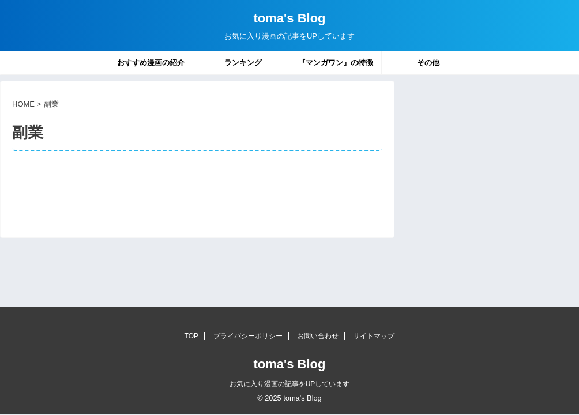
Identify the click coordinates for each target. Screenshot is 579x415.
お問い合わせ (318, 336)
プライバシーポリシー (248, 336)
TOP (191, 336)
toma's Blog (289, 18)
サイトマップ (373, 336)
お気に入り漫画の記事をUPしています (290, 384)
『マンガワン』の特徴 (335, 62)
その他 (428, 62)
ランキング (243, 62)
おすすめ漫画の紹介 (151, 62)
